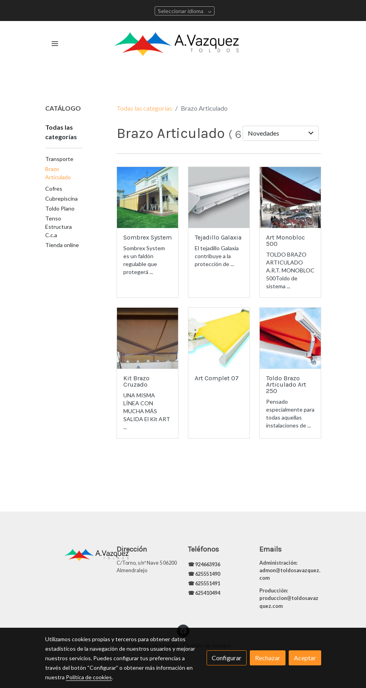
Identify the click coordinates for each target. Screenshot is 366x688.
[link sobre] (76, 552)
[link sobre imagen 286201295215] (218, 338)
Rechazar (267, 657)
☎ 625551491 (204, 583)
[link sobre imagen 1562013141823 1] (147, 197)
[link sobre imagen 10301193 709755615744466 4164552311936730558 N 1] (290, 197)
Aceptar (305, 657)
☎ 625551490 (204, 574)
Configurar (226, 657)
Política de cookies (89, 677)
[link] (183, 43)
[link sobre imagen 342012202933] (147, 338)
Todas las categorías (144, 108)
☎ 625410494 (204, 593)
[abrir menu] (55, 43)
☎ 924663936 (204, 564)
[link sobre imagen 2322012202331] (290, 338)
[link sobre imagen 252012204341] (218, 197)
